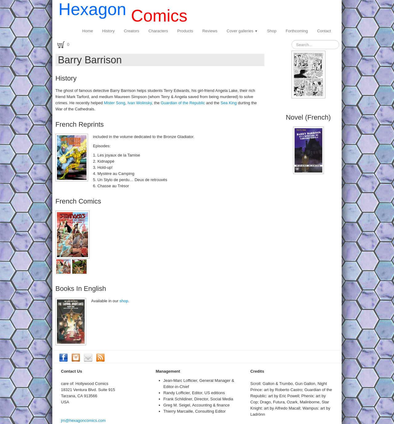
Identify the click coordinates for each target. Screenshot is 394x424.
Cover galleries (242, 31)
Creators (131, 31)
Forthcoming (297, 31)
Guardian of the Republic (183, 103)
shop (123, 301)
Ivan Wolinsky (139, 103)
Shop (271, 31)
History (108, 31)
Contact (324, 31)
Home (87, 31)
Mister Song (114, 103)
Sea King (228, 103)
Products (185, 31)
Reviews (209, 31)
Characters (158, 31)
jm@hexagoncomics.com (83, 420)
